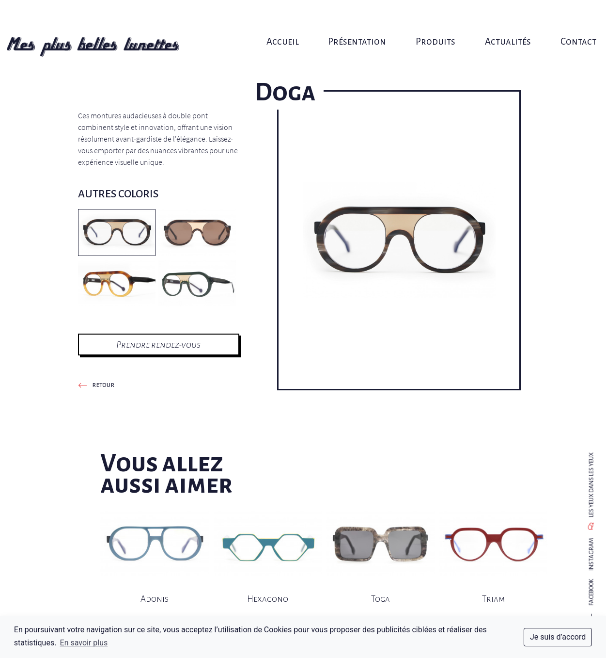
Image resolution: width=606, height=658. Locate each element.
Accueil (286, 18)
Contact (557, 18)
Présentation (355, 18)
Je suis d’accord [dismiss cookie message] (558, 637)
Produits (427, 18)
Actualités (493, 18)
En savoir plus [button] (84, 642)
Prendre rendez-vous (158, 344)
